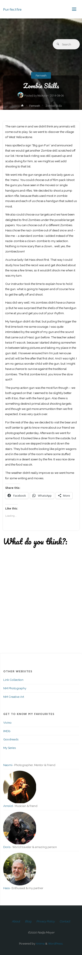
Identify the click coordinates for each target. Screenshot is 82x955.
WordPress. (55, 943)
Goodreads (10, 739)
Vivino (7, 722)
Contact (64, 921)
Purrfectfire (12, 9)
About (16, 921)
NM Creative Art (13, 696)
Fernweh (41, 75)
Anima (40, 943)
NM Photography (14, 688)
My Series (9, 748)
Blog (28, 921)
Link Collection (13, 679)
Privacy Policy (45, 921)
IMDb (6, 731)
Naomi (7, 765)
